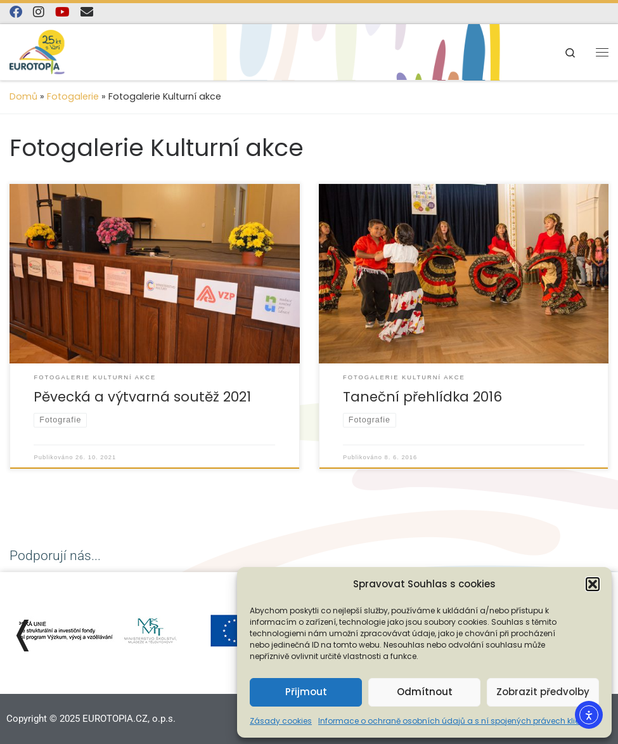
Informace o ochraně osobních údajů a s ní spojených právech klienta (455, 720)
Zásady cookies (281, 720)
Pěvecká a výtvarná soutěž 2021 (142, 397)
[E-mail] (86, 12)
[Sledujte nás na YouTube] (62, 12)
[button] (592, 584)
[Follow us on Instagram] (38, 12)
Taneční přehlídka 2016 (422, 397)
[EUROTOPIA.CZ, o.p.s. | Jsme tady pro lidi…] (51, 51)
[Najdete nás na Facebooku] (16, 12)
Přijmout (306, 691)
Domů (23, 96)
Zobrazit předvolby (542, 691)
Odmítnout (425, 691)
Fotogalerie (73, 96)
